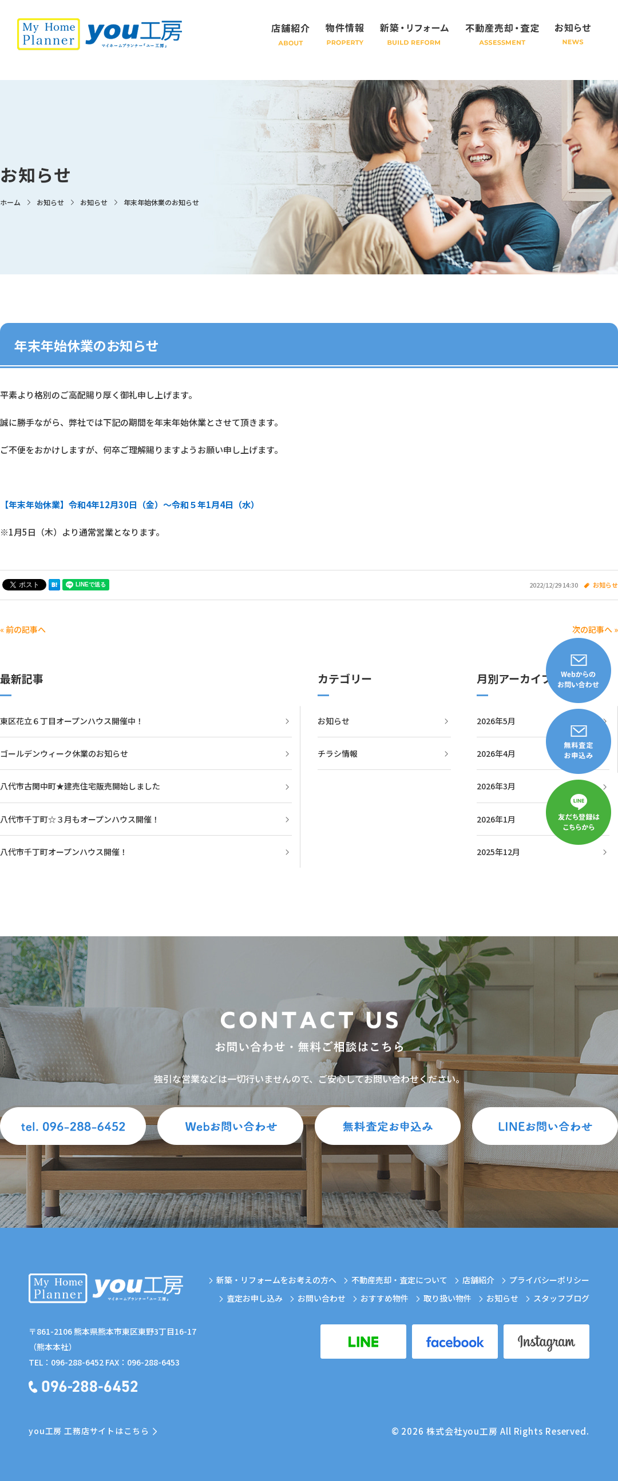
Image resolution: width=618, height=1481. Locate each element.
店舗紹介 (478, 1280)
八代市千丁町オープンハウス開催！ (64, 851)
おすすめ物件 (384, 1298)
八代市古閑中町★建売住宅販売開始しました (80, 786)
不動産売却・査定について (399, 1280)
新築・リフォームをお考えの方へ (276, 1280)
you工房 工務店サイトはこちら (89, 1430)
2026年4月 (496, 753)
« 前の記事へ (23, 629)
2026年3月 (496, 786)
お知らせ (605, 584)
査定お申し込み (255, 1298)
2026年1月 (496, 819)
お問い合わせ (322, 1298)
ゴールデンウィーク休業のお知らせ (64, 753)
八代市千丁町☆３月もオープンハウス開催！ (80, 819)
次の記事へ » (595, 629)
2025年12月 (498, 851)
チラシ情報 (338, 753)
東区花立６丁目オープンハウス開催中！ (72, 720)
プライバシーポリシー (549, 1280)
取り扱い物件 (447, 1298)
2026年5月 (496, 720)
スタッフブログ (561, 1298)
